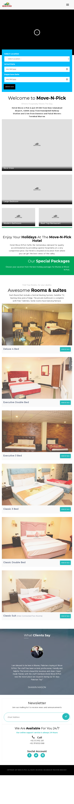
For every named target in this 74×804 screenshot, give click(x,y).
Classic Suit (22, 615)
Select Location (11, 54)
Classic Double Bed (14, 562)
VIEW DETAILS (65, 349)
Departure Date (11, 74)
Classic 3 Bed (10, 509)
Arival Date (9, 64)
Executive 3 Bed (12, 455)
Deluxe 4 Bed (11, 349)
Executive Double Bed (16, 402)
